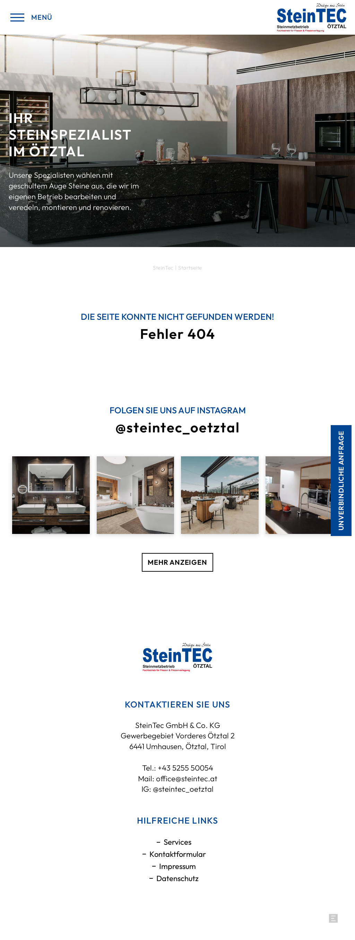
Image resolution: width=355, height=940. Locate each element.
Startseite (190, 267)
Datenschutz (177, 878)
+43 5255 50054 (185, 768)
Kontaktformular (177, 854)
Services (177, 842)
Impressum (177, 866)
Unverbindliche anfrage (341, 480)
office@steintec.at (186, 778)
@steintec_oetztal (183, 789)
